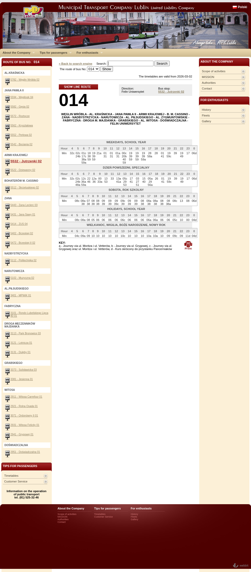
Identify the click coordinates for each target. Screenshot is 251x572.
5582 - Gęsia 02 (19, 106)
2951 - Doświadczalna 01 (25, 452)
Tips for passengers (54, 52)
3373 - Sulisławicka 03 (23, 369)
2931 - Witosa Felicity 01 (24, 425)
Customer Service (15, 481)
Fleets (206, 115)
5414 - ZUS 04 (19, 224)
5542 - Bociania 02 (21, 144)
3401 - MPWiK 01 (20, 295)
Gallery (206, 121)
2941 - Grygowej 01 (21, 434)
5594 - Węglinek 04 (21, 97)
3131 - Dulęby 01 (20, 352)
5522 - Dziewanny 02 (22, 170)
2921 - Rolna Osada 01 (24, 406)
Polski (242, 7)
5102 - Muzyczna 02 (22, 277)
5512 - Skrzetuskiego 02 (24, 187)
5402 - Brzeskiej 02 (21, 233)
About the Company (17, 52)
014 (73, 100)
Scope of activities (213, 71)
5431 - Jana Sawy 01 (22, 214)
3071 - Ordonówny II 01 (24, 415)
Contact (207, 88)
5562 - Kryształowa (21, 125)
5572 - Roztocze (20, 116)
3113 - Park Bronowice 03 (25, 333)
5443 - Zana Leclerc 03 (24, 205)
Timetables (11, 475)
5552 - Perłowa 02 (21, 135)
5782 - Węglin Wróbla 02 (24, 79)
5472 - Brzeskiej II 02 (22, 242)
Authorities (209, 82)
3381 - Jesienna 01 (21, 379)
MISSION (208, 77)
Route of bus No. (21, 62)
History (206, 109)
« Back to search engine (75, 63)
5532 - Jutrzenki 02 (171, 91)
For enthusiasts (88, 52)
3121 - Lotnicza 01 (21, 342)
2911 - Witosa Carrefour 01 (26, 396)
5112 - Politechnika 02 (23, 260)
